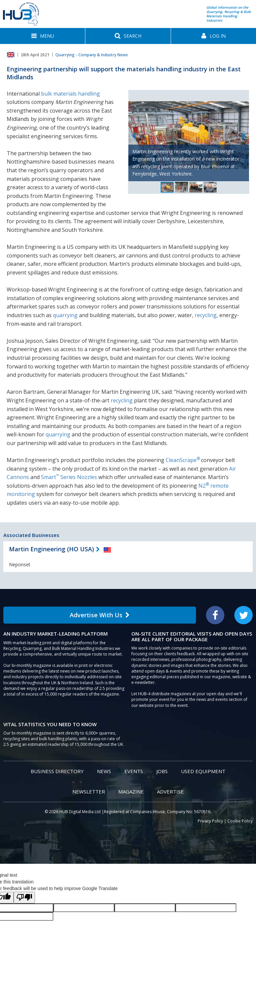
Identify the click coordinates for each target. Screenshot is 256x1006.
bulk (46, 93)
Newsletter (88, 791)
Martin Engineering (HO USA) (51, 549)
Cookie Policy (240, 821)
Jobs (162, 771)
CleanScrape (183, 460)
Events (133, 771)
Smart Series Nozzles (69, 477)
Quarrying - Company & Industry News (91, 55)
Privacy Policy (210, 821)
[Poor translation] (24, 897)
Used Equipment (203, 771)
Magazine (131, 791)
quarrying (65, 315)
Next (243, 136)
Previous (134, 136)
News (104, 771)
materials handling (76, 93)
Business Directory (57, 771)
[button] (42, 36)
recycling (206, 315)
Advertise (170, 791)
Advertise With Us (100, 615)
